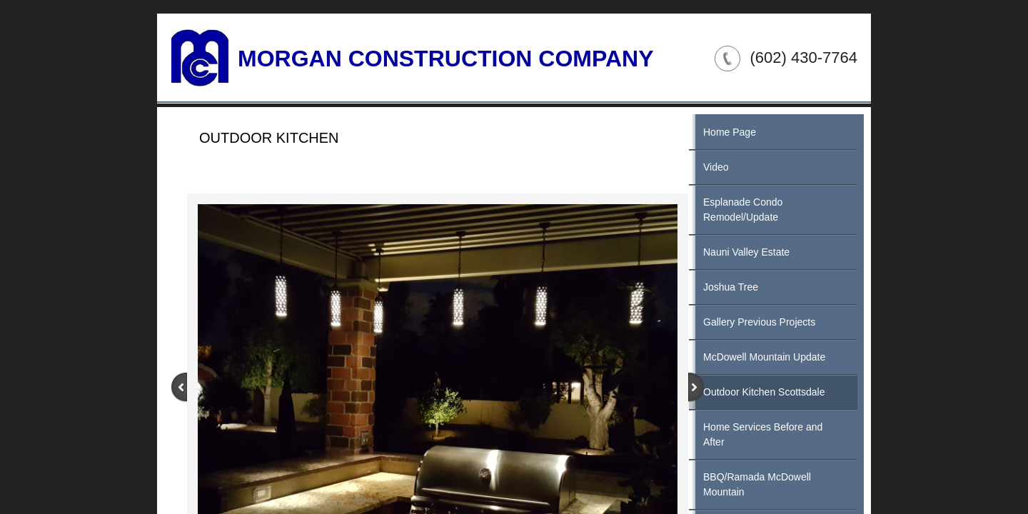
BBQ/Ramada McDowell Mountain (757, 484)
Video (716, 167)
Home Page (729, 132)
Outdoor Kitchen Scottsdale (764, 392)
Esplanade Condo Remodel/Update (742, 209)
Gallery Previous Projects (759, 322)
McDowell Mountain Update (764, 357)
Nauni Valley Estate (746, 252)
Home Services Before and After (762, 434)
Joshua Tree (730, 287)
